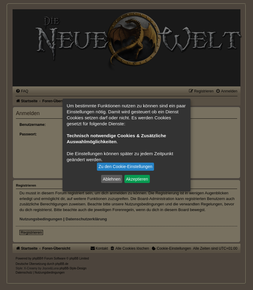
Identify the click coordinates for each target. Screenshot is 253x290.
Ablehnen (112, 178)
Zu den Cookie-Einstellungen (126, 166)
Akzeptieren (137, 178)
